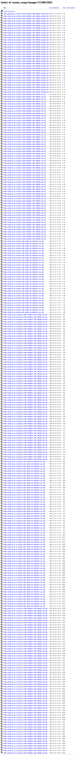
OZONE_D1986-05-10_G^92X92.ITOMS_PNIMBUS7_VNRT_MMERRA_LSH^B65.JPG (26, 37)
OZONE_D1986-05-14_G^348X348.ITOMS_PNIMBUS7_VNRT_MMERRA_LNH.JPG (25, 426)
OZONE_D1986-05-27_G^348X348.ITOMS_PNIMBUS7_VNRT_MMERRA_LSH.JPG (25, 321)
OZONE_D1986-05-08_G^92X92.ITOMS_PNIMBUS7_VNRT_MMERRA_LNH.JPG (24, 229)
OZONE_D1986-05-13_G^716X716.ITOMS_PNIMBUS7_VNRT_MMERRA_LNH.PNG (25, 743)
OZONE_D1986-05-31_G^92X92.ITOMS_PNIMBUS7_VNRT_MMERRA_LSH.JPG (24, 151)
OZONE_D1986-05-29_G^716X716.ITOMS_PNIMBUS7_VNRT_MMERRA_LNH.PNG (25, 753)
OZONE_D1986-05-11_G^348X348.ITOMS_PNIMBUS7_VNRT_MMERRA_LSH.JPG (25, 338)
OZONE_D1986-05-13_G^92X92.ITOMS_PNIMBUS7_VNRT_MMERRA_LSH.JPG (24, 163)
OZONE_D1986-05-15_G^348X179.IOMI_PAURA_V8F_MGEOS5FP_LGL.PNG (24, 516)
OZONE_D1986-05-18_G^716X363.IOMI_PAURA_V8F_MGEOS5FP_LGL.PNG (24, 601)
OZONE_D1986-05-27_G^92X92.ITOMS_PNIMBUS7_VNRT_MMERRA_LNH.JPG (24, 170)
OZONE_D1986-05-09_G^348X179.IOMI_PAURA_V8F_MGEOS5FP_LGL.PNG (24, 494)
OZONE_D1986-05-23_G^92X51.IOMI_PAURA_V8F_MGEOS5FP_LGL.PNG (23, 310)
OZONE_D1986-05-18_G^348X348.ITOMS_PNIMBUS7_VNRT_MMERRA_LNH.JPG (25, 414)
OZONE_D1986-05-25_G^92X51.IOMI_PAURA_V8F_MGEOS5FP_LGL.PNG (23, 293)
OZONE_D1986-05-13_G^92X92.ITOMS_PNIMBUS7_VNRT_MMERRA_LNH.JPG (24, 208)
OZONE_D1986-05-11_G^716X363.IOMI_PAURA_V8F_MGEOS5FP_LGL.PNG (24, 589)
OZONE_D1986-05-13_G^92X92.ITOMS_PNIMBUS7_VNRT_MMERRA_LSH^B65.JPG (26, 82)
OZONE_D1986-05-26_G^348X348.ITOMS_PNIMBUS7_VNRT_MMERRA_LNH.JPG (25, 395)
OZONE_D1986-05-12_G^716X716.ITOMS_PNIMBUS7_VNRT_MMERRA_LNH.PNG (25, 724)
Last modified (54, 7)
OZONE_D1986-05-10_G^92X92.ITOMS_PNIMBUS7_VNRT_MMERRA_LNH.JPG (24, 224)
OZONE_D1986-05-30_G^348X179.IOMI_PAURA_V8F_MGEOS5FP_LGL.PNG (24, 504)
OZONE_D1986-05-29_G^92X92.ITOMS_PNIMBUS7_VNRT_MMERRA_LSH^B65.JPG (26, 16)
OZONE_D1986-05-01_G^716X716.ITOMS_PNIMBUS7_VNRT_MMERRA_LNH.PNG (25, 684)
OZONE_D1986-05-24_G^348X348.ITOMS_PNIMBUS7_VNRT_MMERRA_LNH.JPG (25, 423)
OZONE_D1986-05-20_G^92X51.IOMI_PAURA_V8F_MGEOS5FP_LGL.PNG (23, 300)
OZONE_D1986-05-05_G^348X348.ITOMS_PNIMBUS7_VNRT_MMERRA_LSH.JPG (25, 374)
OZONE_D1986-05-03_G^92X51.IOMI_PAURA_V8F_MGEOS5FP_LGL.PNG (23, 241)
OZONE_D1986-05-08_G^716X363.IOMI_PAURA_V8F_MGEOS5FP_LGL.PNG (24, 549)
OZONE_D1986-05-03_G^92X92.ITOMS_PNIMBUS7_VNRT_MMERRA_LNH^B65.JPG (26, 87)
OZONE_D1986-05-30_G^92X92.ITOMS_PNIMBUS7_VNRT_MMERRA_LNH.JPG (24, 201)
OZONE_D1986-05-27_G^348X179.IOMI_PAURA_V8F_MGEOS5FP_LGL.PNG (24, 471)
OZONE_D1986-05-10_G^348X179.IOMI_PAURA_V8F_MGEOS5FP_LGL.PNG (24, 511)
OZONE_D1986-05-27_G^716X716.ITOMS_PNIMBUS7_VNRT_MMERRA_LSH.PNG (25, 629)
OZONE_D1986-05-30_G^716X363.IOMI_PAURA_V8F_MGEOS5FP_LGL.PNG (24, 580)
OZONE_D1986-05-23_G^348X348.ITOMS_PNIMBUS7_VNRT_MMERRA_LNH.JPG (25, 430)
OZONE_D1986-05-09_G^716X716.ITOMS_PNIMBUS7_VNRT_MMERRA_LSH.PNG (25, 610)
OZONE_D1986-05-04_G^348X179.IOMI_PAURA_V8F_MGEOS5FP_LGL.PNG (24, 473)
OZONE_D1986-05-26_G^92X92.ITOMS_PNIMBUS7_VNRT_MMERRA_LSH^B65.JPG (26, 30)
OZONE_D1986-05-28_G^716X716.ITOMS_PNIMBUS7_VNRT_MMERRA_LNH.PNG (25, 729)
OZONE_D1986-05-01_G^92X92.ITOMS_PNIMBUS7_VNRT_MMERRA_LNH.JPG (24, 234)
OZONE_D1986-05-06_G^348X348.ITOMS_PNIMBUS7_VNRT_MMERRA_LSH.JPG (25, 385)
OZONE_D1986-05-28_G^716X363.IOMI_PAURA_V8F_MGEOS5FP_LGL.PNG (24, 592)
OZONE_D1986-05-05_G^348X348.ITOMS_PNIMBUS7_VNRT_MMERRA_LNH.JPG (25, 438)
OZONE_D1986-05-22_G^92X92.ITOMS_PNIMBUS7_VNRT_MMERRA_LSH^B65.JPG (26, 80)
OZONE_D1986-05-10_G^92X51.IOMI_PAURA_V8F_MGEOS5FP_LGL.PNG (23, 281)
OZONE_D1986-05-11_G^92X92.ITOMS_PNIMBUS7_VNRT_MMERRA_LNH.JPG (24, 236)
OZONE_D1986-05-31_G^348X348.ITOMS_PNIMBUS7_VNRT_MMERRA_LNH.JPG (25, 404)
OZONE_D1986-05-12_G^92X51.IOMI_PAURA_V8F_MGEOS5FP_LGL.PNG (23, 286)
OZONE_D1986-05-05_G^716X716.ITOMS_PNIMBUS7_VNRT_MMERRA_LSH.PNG (25, 651)
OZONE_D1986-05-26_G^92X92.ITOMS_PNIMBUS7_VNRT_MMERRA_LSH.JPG (24, 120)
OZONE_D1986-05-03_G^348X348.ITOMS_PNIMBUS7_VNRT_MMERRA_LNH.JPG (25, 456)
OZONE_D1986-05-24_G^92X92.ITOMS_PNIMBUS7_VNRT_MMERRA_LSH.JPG (24, 139)
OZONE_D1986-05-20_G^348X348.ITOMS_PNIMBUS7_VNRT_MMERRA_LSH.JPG (25, 348)
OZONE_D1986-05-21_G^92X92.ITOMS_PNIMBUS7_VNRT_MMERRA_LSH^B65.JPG (26, 68)
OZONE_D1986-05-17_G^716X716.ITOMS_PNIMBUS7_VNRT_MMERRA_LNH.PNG (25, 686)
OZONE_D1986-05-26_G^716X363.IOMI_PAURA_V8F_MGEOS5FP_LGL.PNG (24, 565)
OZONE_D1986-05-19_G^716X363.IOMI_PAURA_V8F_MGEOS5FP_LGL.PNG (24, 582)
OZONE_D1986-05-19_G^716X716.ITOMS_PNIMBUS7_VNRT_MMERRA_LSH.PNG (25, 672)
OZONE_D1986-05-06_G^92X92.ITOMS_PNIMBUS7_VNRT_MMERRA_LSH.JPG (24, 146)
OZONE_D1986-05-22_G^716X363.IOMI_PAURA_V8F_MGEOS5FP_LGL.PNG (24, 599)
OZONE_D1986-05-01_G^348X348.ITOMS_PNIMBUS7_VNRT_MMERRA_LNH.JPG (25, 449)
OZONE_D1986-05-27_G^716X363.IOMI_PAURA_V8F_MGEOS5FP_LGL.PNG (24, 544)
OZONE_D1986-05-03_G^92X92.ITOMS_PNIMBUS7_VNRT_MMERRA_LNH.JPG (24, 227)
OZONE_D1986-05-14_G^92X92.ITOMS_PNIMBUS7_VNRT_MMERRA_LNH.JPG (24, 177)
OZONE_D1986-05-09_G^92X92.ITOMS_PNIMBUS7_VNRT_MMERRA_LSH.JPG (24, 115)
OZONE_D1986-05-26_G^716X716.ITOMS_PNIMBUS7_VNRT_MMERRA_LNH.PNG (25, 710)
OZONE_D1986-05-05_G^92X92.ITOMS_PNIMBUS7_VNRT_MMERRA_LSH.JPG (24, 144)
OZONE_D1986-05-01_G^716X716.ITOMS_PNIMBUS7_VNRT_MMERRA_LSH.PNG (25, 634)
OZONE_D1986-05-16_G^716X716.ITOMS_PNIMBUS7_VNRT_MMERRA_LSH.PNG (25, 627)
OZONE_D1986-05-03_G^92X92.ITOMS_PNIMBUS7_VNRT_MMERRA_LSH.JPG (24, 94)
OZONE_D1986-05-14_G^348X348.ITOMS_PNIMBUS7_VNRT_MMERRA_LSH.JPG (25, 357)
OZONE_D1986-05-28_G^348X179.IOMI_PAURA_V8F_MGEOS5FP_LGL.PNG (24, 499)
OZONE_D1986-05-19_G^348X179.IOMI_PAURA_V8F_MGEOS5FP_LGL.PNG (24, 523)
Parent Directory (9, 11)
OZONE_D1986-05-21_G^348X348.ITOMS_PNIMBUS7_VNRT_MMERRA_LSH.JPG (25, 355)
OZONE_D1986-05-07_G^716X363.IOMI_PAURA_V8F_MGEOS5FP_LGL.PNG (24, 535)
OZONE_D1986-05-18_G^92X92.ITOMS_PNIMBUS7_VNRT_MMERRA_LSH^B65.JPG (26, 63)
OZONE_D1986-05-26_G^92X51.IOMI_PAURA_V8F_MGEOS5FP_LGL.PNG (23, 255)
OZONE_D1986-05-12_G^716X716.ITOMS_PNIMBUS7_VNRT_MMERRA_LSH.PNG (25, 618)
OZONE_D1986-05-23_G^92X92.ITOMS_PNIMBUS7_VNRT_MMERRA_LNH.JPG (24, 212)
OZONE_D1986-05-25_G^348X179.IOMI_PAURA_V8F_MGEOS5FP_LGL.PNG (24, 492)
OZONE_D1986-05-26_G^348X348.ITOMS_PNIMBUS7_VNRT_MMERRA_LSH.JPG (25, 326)
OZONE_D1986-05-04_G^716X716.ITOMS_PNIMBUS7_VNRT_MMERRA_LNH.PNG (25, 693)
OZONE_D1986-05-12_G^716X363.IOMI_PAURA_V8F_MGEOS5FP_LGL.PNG (24, 577)
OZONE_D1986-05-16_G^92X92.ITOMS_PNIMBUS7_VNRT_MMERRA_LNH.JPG (24, 184)
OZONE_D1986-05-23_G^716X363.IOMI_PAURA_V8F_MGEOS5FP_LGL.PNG (24, 606)
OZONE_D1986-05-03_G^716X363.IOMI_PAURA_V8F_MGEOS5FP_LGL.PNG (24, 539)
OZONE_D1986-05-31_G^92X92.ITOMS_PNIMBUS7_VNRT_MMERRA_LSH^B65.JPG (26, 58)
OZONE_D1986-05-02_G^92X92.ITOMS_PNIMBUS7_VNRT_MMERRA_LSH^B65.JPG (26, 18)
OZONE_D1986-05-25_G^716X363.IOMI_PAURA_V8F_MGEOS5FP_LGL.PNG (24, 551)
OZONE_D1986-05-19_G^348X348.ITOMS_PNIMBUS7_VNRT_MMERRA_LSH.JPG (25, 336)
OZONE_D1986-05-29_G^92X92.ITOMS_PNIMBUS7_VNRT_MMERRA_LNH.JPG (24, 222)
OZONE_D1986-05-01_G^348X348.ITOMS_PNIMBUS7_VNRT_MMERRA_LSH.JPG (25, 369)
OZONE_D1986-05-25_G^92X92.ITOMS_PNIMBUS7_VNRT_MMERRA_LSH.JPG (24, 106)
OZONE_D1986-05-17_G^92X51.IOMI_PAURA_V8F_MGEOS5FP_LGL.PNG (23, 307)
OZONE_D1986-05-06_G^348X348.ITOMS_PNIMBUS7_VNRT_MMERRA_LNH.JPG (25, 435)
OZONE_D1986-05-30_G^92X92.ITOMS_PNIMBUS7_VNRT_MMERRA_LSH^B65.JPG (26, 40)
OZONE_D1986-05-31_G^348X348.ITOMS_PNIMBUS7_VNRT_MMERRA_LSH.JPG (25, 350)
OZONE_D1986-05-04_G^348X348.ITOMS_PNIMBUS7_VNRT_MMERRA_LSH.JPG (25, 324)
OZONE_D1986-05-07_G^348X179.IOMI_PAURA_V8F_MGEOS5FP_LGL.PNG (24, 461)
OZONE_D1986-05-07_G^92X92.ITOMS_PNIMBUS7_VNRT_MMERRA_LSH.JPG (24, 153)
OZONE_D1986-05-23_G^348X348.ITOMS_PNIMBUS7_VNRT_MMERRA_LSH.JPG (25, 359)
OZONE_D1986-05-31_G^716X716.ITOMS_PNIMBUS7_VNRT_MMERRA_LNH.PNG (25, 746)
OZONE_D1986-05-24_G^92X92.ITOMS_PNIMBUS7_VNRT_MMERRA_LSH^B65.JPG (26, 66)
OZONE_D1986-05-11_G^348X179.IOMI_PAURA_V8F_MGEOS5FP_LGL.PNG (24, 506)
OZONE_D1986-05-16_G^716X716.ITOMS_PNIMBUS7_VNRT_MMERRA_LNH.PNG (25, 719)
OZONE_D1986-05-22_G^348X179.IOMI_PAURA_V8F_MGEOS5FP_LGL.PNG (24, 530)
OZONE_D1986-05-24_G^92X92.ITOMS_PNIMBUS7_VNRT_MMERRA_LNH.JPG (24, 210)
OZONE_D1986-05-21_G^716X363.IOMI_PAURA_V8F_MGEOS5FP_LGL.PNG (24, 547)
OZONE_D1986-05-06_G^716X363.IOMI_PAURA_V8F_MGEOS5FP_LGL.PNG (24, 558)
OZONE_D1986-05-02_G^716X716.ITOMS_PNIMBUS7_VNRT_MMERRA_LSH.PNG (25, 670)
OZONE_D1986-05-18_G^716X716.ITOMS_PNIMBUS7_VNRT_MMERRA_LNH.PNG (25, 715)
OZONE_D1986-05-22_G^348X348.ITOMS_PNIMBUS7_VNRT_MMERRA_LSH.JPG (25, 383)
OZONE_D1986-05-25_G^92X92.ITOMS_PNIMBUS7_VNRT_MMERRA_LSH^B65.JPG (26, 32)
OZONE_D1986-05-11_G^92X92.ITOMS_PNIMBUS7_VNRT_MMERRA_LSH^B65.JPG (26, 44)
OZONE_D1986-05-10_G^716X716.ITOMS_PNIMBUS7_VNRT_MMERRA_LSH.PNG (25, 644)
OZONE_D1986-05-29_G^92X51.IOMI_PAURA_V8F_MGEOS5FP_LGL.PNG (23, 257)
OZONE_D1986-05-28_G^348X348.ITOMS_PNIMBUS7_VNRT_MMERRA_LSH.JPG (25, 314)
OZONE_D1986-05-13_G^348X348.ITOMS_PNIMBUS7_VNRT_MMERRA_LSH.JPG (25, 378)
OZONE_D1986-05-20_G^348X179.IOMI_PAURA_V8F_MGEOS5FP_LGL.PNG (24, 502)
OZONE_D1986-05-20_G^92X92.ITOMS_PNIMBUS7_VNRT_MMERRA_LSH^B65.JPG (26, 42)
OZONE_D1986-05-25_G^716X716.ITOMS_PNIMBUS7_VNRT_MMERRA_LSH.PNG (25, 615)
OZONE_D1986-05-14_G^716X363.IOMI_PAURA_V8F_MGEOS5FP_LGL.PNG (24, 575)
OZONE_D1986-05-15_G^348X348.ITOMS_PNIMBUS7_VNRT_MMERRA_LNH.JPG (25, 416)
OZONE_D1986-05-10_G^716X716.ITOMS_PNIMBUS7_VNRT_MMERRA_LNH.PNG (25, 738)
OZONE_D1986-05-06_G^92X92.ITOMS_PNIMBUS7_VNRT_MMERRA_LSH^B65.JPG (26, 51)
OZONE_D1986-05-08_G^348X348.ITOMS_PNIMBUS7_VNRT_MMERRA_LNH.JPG (25, 459)
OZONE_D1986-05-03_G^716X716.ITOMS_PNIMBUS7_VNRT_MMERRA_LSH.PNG (25, 655)
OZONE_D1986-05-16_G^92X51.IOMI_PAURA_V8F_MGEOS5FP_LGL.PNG (23, 291)
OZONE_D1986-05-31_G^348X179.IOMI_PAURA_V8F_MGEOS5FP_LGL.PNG (24, 520)
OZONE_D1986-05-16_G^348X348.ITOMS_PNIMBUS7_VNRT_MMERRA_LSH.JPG (25, 381)
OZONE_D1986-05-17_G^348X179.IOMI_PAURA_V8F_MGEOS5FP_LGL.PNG (24, 518)
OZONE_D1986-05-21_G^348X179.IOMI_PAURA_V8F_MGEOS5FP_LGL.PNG (24, 490)
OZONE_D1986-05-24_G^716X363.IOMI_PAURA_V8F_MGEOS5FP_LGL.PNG (24, 573)
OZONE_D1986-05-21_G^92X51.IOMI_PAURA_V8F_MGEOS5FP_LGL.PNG (23, 312)
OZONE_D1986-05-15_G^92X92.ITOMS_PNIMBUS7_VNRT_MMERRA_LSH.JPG (24, 172)
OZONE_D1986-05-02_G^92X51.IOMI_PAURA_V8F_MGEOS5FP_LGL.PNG (23, 276)
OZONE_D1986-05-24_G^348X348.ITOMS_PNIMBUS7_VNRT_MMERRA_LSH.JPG (25, 362)
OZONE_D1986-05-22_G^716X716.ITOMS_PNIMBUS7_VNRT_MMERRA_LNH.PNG (25, 727)
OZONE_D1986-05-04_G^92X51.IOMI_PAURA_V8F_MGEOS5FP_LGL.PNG (23, 243)
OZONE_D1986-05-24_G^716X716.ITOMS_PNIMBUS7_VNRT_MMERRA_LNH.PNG (25, 736)
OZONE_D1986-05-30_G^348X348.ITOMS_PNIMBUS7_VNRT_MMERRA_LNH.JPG (25, 407)
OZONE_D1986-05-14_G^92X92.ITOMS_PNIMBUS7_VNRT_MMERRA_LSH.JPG (24, 132)
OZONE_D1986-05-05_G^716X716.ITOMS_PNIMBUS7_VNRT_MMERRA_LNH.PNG (25, 696)
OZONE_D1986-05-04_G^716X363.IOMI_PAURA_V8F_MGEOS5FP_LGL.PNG (24, 556)
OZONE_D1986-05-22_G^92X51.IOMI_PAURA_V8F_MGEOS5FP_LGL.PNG (23, 305)
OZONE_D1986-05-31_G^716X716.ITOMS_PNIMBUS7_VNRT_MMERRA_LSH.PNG (25, 660)
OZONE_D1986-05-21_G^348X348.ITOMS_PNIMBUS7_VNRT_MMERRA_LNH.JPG (25, 390)
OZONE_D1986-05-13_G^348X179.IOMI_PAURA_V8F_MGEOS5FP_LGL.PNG (24, 478)
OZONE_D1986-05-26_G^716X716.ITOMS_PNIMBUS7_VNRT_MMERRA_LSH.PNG (25, 632)
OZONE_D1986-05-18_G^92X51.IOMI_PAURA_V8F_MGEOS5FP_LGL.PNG (23, 298)
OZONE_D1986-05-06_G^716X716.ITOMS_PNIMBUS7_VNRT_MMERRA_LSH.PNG (25, 646)
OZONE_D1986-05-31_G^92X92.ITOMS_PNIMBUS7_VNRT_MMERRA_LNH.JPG (24, 198)
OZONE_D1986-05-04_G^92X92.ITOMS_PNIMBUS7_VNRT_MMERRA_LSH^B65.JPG (26, 21)
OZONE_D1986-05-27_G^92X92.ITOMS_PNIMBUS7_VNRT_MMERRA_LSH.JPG (24, 101)
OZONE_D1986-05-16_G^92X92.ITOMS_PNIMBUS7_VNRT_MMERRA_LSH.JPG (24, 196)
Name (4, 7)
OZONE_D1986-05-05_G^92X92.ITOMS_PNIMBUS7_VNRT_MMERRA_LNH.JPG (24, 217)
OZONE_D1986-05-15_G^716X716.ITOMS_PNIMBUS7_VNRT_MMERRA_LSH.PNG (25, 625)
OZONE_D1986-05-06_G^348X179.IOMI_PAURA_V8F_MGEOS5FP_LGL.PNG (24, 480)
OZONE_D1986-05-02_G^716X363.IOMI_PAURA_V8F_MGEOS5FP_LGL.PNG (24, 554)
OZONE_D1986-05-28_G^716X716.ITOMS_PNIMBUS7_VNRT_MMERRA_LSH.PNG (25, 639)
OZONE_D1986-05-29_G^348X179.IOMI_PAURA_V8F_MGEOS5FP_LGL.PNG (24, 513)
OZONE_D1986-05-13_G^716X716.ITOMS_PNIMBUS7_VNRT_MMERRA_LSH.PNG (25, 637)
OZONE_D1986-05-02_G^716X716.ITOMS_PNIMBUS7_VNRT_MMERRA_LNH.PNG (25, 717)
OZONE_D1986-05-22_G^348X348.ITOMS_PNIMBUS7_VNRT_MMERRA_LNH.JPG (25, 411)
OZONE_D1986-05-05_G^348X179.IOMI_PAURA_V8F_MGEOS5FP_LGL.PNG (24, 468)
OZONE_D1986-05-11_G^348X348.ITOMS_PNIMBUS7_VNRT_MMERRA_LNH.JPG (25, 454)
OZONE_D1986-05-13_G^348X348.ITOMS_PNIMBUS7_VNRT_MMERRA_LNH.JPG (25, 428)
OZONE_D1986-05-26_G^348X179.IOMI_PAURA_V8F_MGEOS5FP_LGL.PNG (24, 485)
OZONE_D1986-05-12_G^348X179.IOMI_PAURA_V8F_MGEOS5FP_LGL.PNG (24, 487)
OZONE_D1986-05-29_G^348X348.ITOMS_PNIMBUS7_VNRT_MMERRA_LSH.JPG (25, 319)
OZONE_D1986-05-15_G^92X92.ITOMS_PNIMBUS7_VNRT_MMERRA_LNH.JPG (24, 179)
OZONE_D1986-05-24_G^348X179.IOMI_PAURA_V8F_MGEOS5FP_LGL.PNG (24, 509)
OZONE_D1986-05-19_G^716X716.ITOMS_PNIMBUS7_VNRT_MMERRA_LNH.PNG (25, 698)
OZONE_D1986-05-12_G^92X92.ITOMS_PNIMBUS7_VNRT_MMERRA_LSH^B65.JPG (26, 73)
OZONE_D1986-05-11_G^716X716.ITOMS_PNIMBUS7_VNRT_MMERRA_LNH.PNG (25, 750)
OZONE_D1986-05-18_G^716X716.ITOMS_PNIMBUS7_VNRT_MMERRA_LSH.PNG (25, 663)
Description (71, 7)
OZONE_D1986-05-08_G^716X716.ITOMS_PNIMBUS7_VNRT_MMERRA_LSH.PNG (25, 641)
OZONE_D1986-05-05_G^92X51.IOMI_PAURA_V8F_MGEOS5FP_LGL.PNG (23, 267)
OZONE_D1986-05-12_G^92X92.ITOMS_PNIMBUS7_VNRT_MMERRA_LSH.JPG (24, 141)
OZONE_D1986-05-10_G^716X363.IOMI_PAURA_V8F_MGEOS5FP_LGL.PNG (24, 584)
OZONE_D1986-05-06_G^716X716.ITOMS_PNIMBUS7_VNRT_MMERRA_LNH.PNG (25, 708)
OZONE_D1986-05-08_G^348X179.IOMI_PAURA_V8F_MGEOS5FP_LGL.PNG (24, 475)
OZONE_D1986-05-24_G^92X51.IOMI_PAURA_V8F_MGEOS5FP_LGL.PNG (23, 288)
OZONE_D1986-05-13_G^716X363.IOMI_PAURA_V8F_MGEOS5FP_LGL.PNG (24, 568)
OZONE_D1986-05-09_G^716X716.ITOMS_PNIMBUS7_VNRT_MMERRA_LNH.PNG (25, 741)
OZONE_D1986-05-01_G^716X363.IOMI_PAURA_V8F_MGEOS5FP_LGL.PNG (24, 537)
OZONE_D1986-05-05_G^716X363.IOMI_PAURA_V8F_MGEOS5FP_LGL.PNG (24, 542)
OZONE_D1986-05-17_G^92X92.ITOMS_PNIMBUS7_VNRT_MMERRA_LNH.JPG (24, 167)
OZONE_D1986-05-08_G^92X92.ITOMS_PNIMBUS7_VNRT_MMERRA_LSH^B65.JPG (26, 23)
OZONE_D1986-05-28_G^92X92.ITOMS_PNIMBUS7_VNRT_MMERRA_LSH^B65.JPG (26, 28)
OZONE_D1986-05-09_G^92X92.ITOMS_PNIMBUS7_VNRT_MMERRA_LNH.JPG (24, 215)
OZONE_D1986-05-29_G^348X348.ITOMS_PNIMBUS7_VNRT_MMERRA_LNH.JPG (25, 419)
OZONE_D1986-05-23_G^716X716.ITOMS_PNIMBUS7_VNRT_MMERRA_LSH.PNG (25, 674)
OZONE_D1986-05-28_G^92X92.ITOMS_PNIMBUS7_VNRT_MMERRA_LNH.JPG (24, 186)
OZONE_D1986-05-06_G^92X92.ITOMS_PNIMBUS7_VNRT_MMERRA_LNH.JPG (24, 203)
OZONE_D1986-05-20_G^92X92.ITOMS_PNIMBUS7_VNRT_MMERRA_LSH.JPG (24, 127)
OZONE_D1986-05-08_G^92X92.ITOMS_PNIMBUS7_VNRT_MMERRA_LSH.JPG (24, 118)
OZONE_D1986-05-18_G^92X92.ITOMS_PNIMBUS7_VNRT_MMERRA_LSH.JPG (24, 137)
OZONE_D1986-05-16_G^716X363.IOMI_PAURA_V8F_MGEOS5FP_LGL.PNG (24, 603)
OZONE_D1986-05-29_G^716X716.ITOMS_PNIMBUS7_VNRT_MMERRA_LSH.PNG (25, 653)
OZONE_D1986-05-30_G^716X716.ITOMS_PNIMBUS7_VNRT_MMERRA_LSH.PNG (25, 677)
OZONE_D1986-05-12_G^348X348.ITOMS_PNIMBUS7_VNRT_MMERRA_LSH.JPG (25, 371)
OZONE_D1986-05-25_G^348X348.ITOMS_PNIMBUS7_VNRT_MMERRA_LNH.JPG (25, 397)
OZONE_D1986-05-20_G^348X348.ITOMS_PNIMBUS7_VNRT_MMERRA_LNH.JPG (25, 393)
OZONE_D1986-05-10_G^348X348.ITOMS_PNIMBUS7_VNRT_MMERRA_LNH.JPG (25, 445)
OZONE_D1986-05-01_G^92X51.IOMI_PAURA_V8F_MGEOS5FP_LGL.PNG (23, 250)
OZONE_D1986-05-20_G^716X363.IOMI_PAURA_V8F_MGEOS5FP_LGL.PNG (24, 563)
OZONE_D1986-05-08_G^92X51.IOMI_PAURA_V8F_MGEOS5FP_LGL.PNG (23, 262)
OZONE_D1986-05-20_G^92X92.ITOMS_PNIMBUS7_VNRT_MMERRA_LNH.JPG (24, 158)
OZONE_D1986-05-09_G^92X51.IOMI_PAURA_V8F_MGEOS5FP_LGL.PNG (23, 274)
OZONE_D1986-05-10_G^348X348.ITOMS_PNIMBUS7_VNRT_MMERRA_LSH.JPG (25, 340)
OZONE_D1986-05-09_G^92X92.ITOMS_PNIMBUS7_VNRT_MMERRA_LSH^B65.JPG (26, 25)
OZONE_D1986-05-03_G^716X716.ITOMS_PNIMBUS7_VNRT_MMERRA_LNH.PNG (25, 712)
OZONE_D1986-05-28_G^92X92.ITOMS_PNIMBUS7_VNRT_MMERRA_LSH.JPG (24, 113)
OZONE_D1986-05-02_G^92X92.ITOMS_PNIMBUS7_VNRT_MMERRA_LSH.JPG (24, 99)
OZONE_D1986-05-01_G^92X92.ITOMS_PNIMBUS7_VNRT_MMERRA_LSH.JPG (24, 130)
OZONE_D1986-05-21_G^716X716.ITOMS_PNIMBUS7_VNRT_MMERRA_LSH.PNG (25, 667)
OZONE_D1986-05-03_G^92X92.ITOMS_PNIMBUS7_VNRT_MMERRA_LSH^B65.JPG (26, 13)
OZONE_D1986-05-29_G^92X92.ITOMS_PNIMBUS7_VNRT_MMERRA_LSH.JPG (24, 96)
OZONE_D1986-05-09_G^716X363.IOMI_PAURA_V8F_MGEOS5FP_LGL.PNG (24, 561)
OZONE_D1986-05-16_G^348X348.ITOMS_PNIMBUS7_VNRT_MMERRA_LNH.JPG (25, 421)
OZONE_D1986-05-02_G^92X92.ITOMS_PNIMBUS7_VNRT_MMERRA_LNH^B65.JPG (26, 92)
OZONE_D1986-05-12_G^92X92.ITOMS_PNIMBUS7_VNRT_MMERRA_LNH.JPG (24, 194)
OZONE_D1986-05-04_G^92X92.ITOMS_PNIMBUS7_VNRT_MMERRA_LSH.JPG (24, 104)
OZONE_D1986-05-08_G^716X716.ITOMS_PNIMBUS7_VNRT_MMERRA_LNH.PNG (25, 734)
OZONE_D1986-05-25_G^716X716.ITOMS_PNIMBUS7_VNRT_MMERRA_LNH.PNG (25, 701)
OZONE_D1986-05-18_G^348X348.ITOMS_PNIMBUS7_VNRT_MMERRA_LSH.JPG (25, 366)
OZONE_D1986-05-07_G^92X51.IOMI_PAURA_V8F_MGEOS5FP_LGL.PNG (23, 248)
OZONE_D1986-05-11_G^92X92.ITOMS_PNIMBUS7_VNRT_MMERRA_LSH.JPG (24, 111)
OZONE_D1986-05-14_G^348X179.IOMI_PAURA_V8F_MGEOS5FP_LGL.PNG (24, 497)
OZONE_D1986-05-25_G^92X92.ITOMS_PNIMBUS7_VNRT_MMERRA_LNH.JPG (24, 175)
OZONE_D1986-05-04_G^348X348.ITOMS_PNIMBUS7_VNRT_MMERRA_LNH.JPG (25, 447)
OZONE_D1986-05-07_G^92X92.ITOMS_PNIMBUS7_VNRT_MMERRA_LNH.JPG (24, 220)
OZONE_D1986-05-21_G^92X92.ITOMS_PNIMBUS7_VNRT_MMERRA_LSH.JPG (24, 134)
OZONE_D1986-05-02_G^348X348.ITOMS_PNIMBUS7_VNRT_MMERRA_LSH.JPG (25, 329)
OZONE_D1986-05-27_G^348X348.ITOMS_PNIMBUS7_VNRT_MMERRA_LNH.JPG (25, 388)
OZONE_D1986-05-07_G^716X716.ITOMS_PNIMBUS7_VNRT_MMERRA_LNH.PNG (25, 705)
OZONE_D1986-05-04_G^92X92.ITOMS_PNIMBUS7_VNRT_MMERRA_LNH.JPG (24, 231)
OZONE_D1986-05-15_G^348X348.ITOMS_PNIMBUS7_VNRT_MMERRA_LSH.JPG (25, 364)
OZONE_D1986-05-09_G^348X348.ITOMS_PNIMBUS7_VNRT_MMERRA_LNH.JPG (25, 440)
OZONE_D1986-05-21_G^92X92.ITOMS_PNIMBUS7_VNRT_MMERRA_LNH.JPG (24, 165)
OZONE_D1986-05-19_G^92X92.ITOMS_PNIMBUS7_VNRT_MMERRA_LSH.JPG (24, 125)
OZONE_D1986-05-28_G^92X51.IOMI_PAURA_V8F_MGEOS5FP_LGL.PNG (23, 265)
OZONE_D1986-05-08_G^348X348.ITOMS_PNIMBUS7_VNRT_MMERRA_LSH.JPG (25, 352)
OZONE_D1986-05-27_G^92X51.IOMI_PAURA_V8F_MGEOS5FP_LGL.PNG (23, 246)
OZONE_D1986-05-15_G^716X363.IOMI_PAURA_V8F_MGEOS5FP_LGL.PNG (24, 570)
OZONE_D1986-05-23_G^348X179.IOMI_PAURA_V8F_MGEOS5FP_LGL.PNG (24, 532)
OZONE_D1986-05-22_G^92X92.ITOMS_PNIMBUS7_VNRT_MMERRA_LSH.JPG (24, 156)
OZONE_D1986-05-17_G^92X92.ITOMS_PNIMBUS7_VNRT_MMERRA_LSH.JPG (24, 160)
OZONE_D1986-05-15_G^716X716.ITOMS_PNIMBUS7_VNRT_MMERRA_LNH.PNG (25, 689)
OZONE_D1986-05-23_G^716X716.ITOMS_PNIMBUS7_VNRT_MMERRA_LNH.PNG (25, 748)
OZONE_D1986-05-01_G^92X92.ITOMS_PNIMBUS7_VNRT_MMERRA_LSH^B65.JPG (26, 77)
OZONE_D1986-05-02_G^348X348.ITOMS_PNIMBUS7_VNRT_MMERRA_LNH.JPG (25, 452)
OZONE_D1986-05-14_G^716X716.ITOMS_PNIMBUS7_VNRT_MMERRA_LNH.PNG (25, 722)
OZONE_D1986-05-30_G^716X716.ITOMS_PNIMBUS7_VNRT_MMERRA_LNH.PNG (25, 731)
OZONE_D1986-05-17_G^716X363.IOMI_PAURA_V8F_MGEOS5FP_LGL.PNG (24, 587)
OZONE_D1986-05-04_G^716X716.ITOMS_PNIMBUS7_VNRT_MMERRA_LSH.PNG (25, 658)
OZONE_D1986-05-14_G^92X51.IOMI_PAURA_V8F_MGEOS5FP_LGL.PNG (23, 253)
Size (64, 7)
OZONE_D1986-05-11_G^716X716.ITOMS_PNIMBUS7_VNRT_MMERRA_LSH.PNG (25, 613)
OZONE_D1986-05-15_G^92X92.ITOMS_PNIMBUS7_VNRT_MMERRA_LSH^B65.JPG (26, 75)
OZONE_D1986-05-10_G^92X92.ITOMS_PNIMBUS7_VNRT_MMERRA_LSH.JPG (24, 108)
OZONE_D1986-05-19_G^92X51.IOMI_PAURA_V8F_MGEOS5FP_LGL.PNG (23, 272)
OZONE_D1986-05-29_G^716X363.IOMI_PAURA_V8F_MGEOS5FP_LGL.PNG (24, 594)
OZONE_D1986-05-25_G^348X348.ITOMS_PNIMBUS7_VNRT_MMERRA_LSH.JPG (25, 333)
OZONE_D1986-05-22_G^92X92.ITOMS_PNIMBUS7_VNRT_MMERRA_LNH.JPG (24, 191)
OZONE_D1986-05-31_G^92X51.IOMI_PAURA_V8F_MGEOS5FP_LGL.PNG (23, 284)
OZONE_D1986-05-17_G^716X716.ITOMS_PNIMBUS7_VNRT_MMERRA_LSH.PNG (25, 620)
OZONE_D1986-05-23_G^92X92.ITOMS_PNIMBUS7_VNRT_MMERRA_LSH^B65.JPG (26, 70)
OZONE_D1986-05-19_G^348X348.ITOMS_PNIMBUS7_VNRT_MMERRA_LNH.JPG (25, 409)
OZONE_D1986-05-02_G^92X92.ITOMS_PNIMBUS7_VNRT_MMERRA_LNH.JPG (24, 239)
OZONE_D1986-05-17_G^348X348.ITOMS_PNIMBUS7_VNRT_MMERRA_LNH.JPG (25, 402)
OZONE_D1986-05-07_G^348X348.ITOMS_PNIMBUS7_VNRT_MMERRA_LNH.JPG (25, 442)
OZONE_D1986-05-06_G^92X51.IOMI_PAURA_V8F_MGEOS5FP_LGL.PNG (23, 295)
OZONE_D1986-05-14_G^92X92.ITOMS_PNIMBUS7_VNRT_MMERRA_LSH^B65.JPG (26, 47)
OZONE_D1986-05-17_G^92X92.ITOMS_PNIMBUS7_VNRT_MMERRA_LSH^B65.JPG (26, 49)
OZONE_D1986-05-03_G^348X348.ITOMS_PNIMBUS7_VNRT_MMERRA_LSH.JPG (25, 317)
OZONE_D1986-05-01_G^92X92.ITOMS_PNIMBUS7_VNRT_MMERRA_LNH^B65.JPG (26, 89)
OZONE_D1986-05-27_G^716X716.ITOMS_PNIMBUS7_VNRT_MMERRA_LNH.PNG (25, 691)
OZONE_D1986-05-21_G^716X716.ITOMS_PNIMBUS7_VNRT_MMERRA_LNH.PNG (25, 682)
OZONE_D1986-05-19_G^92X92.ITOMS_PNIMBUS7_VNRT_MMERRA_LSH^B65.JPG (26, 56)
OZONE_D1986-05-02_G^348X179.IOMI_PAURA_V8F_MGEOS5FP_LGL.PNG (24, 483)
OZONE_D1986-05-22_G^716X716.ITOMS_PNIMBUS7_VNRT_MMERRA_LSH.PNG (25, 679)
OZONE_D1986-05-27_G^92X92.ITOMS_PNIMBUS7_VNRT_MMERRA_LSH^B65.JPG (26, 35)
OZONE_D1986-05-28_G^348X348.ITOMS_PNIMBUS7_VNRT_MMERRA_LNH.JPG (25, 400)
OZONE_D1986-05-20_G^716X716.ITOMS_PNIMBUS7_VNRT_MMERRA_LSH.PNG (25, 665)
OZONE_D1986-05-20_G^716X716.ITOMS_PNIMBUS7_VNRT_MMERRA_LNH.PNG (25, 703)
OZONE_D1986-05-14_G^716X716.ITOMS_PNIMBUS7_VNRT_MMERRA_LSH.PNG (25, 622)
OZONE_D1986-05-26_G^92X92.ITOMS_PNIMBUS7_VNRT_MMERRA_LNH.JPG (24, 189)
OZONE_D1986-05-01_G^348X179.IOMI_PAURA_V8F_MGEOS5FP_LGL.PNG (24, 464)
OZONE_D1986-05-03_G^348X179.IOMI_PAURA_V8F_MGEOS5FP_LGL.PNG (24, 466)
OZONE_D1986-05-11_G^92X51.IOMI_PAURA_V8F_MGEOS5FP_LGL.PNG (23, 279)
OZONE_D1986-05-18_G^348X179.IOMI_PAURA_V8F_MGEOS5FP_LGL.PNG (24, 528)
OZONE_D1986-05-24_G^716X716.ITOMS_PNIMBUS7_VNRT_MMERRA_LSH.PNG (25, 648)
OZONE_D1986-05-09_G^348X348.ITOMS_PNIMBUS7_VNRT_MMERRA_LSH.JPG (25, 345)
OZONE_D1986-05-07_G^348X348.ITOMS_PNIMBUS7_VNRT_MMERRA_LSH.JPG (25, 343)
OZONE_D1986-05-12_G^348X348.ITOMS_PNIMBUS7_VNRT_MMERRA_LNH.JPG (25, 433)
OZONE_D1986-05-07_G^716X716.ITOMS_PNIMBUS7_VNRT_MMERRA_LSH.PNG (25, 608)
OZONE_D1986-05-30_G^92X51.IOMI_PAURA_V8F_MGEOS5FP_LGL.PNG (23, 260)
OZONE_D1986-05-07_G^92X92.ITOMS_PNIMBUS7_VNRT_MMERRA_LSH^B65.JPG (26, 61)
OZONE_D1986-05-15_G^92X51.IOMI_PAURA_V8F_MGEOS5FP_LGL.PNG (23, 303)
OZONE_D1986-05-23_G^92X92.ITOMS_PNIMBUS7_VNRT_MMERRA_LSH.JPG (24, 149)
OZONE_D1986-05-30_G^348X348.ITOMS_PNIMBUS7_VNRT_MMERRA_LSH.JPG (25, 331)
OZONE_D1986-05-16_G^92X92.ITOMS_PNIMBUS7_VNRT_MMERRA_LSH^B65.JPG (26, 85)
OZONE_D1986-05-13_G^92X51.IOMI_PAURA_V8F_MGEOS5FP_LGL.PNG (23, 269)
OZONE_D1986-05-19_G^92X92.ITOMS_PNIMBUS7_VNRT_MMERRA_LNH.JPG (24, 182)
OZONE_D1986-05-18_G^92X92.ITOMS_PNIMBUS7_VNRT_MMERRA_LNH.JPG (24, 205)
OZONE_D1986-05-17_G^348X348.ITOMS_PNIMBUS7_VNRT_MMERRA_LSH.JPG (25, 376)
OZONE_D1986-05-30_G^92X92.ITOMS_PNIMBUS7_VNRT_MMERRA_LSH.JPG (24, 122)
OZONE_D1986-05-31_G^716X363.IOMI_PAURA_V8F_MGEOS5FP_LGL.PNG (24, 596)
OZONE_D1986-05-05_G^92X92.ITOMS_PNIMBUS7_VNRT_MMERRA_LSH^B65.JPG (26, 54)
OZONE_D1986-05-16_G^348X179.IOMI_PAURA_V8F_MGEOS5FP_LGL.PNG (24, 525)
